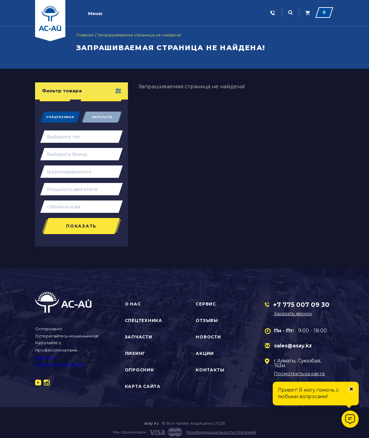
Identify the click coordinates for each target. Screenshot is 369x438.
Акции (205, 353)
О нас (133, 304)
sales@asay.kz (293, 346)
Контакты (210, 369)
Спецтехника (60, 117)
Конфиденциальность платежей (221, 432)
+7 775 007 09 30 (301, 305)
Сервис (206, 304)
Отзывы (207, 320)
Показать (81, 226)
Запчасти (102, 117)
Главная (85, 35)
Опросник (139, 369)
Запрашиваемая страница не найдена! (139, 35)
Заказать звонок (293, 313)
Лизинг (135, 353)
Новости (208, 336)
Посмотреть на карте (299, 373)
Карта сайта (143, 386)
